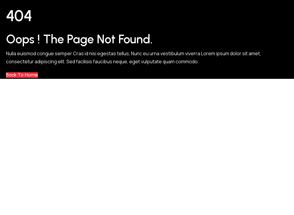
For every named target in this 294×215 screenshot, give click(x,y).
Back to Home (22, 75)
